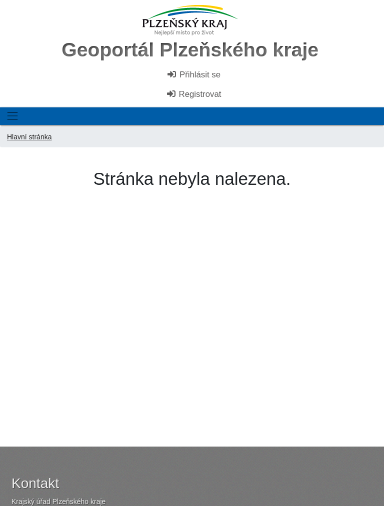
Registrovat (194, 94)
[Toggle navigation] (12, 116)
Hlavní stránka (29, 137)
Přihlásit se (193, 74)
